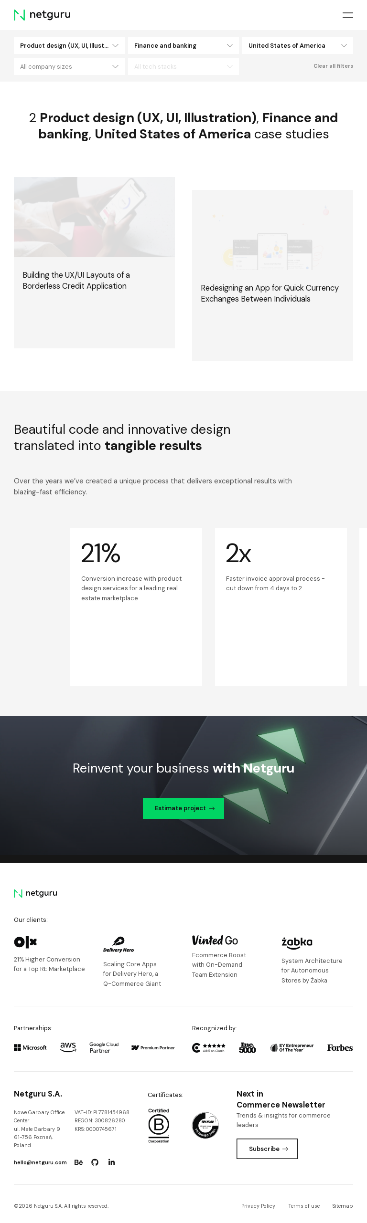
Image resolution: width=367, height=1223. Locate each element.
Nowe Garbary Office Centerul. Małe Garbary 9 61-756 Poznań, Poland (39, 1129)
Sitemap (343, 1205)
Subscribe (269, 1149)
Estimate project (185, 808)
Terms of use (304, 1205)
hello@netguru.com (40, 1162)
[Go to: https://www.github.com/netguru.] (95, 1162)
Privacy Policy (258, 1205)
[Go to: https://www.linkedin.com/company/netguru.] (111, 1162)
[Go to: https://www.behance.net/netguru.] (78, 1162)
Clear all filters (333, 66)
